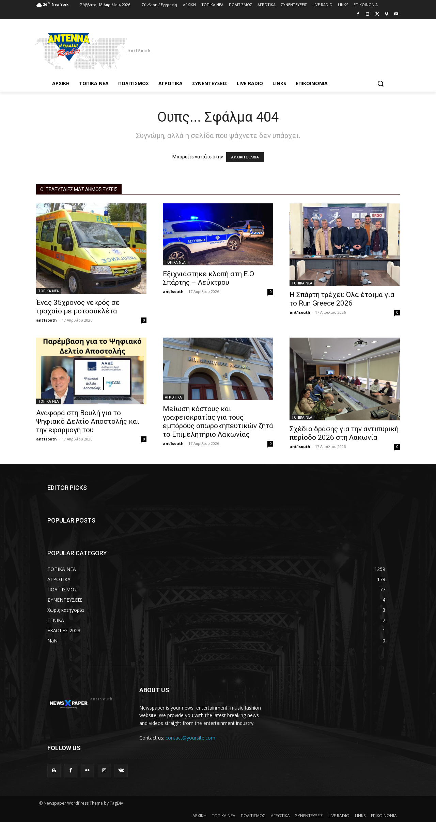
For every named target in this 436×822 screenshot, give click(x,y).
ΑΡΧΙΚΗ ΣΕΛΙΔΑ (245, 157)
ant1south (46, 320)
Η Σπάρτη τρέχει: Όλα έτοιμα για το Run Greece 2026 (342, 299)
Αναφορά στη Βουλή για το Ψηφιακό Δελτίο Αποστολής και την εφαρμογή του (87, 421)
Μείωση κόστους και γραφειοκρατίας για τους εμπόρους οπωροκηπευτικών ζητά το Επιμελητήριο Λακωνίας (218, 421)
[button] (380, 83)
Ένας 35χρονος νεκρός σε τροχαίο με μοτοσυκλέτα (78, 306)
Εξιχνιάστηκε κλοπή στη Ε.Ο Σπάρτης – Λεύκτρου (208, 278)
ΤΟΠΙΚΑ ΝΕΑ (48, 291)
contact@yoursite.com (190, 737)
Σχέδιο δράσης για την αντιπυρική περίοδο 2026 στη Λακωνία (344, 433)
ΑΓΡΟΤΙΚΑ (173, 397)
